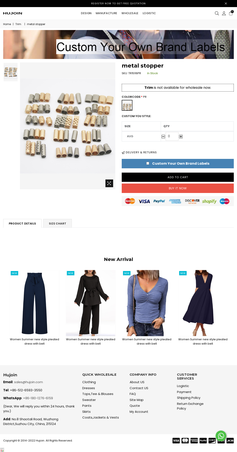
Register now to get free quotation (118, 3)
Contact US (139, 388)
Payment (184, 392)
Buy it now (178, 188)
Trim (18, 24)
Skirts (86, 411)
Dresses (88, 388)
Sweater (89, 400)
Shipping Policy (188, 397)
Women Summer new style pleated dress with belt (34, 341)
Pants (87, 405)
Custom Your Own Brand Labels (180, 163)
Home (7, 24)
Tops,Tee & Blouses (97, 394)
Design (86, 13)
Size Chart (57, 223)
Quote (135, 405)
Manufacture (106, 13)
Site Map (137, 400)
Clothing (89, 382)
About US (137, 382)
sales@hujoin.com (28, 382)
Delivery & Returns (139, 152)
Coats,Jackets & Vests (100, 417)
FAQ (133, 394)
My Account (139, 411)
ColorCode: (136, 97)
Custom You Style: (136, 116)
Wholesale (130, 13)
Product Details (22, 223)
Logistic (149, 13)
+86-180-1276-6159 (38, 398)
